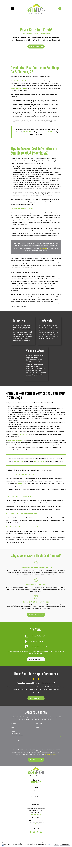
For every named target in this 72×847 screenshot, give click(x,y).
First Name (13, 723)
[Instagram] (41, 832)
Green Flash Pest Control (18, 88)
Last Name (39, 723)
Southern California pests (22, 81)
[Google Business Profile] (34, 832)
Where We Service (36, 797)
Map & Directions (36, 814)
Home (36, 791)
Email (37, 727)
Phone (12, 727)
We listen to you (22, 434)
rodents (19, 483)
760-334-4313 (36, 782)
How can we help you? (16, 740)
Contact (36, 800)
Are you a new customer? (17, 735)
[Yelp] (38, 832)
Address (13, 731)
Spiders (24, 220)
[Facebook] (31, 832)
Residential (36, 794)
